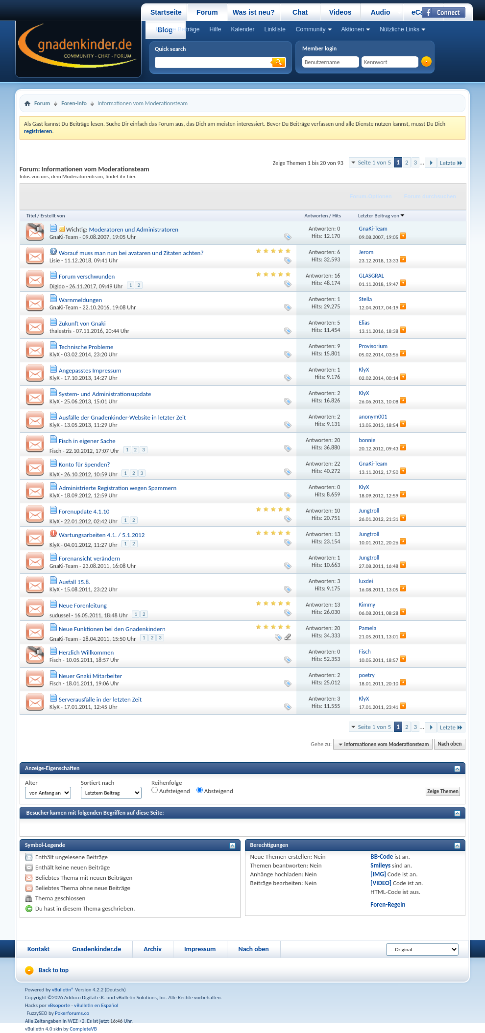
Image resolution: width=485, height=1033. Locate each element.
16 (337, 275)
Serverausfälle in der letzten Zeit (100, 699)
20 (337, 440)
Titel (31, 215)
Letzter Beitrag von (381, 215)
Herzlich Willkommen (86, 652)
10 (337, 510)
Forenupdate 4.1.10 (84, 511)
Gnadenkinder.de (96, 949)
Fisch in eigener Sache (87, 441)
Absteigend (214, 791)
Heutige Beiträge (177, 29)
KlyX (54, 354)
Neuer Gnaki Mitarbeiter (90, 676)
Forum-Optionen (371, 196)
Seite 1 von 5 (374, 162)
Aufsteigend (170, 791)
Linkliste (274, 29)
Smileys (380, 865)
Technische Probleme (86, 347)
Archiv (153, 949)
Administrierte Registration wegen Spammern (117, 488)
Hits (337, 215)
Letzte (451, 162)
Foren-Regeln (387, 904)
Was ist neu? (254, 12)
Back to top (54, 970)
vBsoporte (59, 1005)
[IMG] (378, 874)
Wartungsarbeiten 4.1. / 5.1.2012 (102, 535)
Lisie (54, 260)
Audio (380, 12)
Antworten (316, 215)
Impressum (200, 949)
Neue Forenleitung (83, 605)
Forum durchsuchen (430, 196)
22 (337, 463)
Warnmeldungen (80, 300)
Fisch (55, 450)
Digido (57, 286)
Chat (300, 12)
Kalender (242, 29)
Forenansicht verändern (89, 558)
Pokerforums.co (72, 1013)
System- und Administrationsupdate (105, 394)
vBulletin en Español (96, 1005)
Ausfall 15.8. (75, 582)
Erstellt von (53, 215)
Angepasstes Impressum (90, 370)
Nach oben (449, 744)
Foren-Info (74, 103)
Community (311, 29)
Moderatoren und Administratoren (133, 229)
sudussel (59, 615)
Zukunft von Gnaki (82, 323)
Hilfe (215, 29)
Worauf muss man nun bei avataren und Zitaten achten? (131, 253)
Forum (207, 12)
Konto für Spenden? (84, 464)
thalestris (60, 331)
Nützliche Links (399, 29)
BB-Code (381, 856)
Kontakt (38, 949)
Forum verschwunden (87, 276)
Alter (31, 782)
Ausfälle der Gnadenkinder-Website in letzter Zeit (122, 417)
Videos (340, 12)
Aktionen (352, 29)
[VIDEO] (380, 883)
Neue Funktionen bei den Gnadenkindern (112, 629)
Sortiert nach (97, 782)
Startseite (166, 12)
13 (337, 534)
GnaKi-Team (63, 237)
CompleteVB (83, 1029)
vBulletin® (63, 989)
